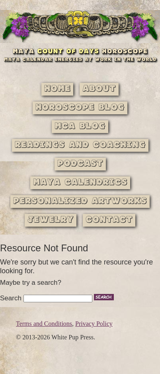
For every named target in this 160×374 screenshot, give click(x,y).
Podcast (80, 164)
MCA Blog (80, 126)
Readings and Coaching (80, 145)
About (99, 89)
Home (57, 89)
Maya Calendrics (80, 182)
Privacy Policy (94, 323)
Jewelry (50, 220)
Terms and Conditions (44, 323)
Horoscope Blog (80, 108)
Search (10, 298)
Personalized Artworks (80, 201)
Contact (109, 220)
